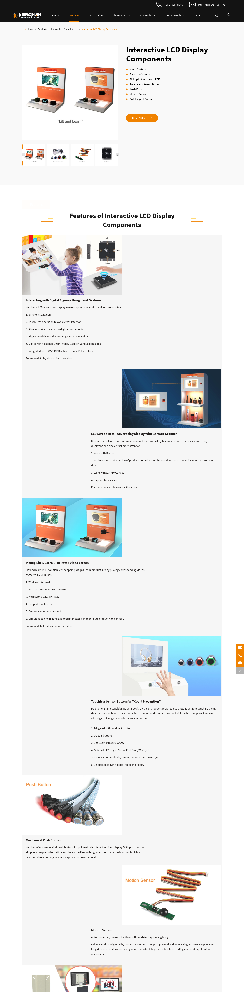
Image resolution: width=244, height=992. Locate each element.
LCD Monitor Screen (116, 908)
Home (55, 15)
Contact (199, 15)
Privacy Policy (164, 987)
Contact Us (146, 124)
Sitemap (147, 987)
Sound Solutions (114, 933)
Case (169, 933)
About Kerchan (121, 15)
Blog (169, 927)
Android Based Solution (118, 921)
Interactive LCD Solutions (64, 29)
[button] (23, 154)
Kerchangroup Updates (56, 822)
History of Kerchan (177, 915)
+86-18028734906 (174, 4)
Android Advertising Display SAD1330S (147, 803)
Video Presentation (177, 921)
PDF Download (176, 15)
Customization (148, 15)
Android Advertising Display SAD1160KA (45, 803)
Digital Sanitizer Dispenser (120, 939)
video (174, 304)
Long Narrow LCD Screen (119, 946)
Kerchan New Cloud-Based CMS (123, 927)
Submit (25, 962)
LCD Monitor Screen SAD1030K (199, 801)
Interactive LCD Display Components (100, 29)
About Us (173, 901)
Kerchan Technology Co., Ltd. (101, 987)
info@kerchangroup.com (211, 4)
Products (74, 15)
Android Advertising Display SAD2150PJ (96, 803)
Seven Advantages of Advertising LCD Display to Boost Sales (47, 864)
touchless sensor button (55, 500)
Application (96, 15)
